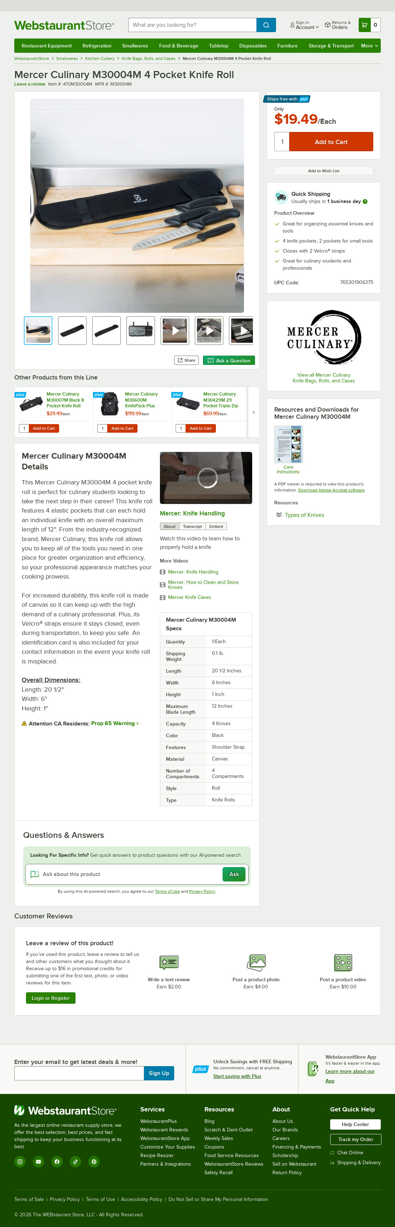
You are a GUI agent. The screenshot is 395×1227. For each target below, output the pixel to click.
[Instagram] (20, 1161)
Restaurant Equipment (47, 46)
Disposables (253, 46)
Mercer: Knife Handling (192, 513)
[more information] (365, 201)
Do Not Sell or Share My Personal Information (218, 1199)
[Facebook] (57, 1161)
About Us (282, 1121)
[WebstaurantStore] (72, 1110)
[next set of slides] (253, 412)
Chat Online (346, 1152)
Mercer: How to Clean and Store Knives (203, 585)
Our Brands (285, 1129)
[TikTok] (75, 1161)
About (170, 526)
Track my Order (355, 1139)
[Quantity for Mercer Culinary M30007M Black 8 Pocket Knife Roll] (24, 428)
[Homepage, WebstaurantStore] (65, 25)
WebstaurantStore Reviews (234, 1164)
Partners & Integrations (165, 1164)
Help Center (355, 1124)
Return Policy (287, 1172)
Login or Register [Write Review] (51, 998)
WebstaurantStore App (165, 1138)
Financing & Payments (296, 1147)
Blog (209, 1121)
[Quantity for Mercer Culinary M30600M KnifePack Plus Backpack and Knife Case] (102, 428)
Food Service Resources (231, 1155)
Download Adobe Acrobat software (331, 490)
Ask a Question (229, 360)
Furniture (287, 46)
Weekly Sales (218, 1138)
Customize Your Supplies (167, 1147)
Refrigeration (97, 46)
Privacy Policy (202, 891)
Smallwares (135, 46)
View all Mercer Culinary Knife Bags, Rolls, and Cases (324, 377)
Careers (281, 1138)
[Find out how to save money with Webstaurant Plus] (21, 395)
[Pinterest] (94, 1161)
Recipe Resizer (157, 1155)
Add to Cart (44, 428)
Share (186, 360)
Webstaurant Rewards (164, 1129)
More (369, 46)
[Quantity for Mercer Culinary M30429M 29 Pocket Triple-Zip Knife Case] (181, 428)
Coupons (214, 1147)
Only (279, 109)
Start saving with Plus (237, 1076)
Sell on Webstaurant (294, 1164)
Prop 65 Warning (113, 723)
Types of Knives (326, 514)
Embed (216, 526)
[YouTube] (38, 1161)
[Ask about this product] (137, 874)
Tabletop (218, 46)
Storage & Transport (331, 46)
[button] (38, 330)
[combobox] (192, 25)
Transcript (192, 526)
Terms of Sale (29, 1199)
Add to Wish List (323, 170)
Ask (234, 874)
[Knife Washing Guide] (288, 450)
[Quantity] (282, 141)
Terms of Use (167, 891)
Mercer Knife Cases (189, 597)
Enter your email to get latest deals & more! (75, 1061)
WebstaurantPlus (158, 1121)
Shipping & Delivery (355, 1162)
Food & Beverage (178, 46)
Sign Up (159, 1073)
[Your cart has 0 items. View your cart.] (370, 25)
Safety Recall (218, 1172)
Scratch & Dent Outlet (228, 1129)
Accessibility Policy (141, 1199)
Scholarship (285, 1155)
